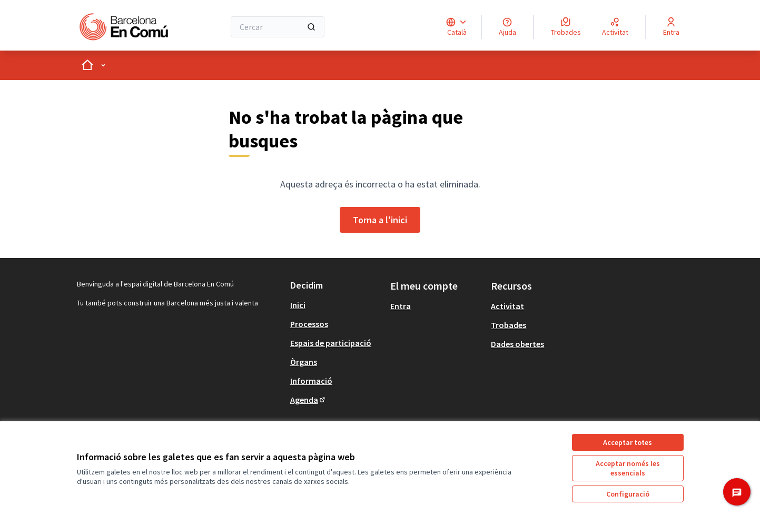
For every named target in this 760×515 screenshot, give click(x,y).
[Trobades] (566, 27)
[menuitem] (336, 305)
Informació (311, 380)
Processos (309, 324)
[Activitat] (615, 27)
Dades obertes (517, 344)
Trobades (508, 325)
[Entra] (671, 27)
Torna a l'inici (380, 220)
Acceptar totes (627, 442)
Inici (297, 305)
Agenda (308, 399)
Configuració (627, 494)
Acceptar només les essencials (628, 468)
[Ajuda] (507, 27)
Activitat (507, 306)
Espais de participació (330, 343)
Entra (400, 306)
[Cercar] (277, 27)
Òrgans (303, 361)
